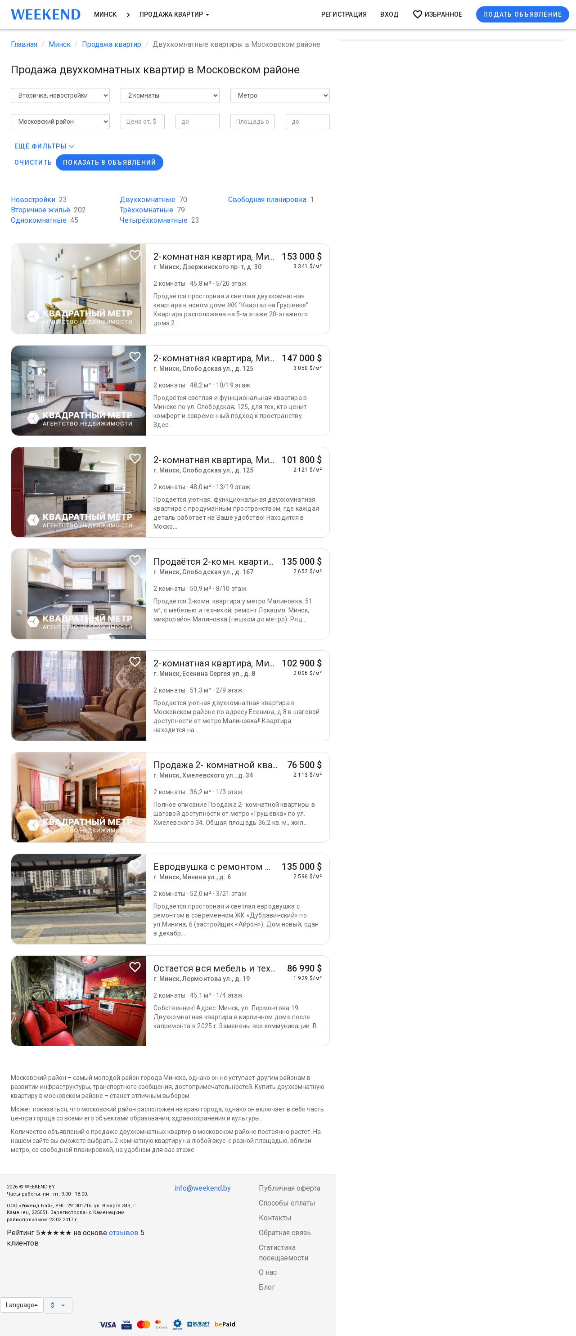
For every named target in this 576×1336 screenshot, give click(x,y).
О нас (268, 1272)
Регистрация (344, 14)
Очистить (33, 162)
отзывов (124, 1232)
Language (22, 1305)
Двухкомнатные (153, 199)
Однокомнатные (44, 220)
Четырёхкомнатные (159, 220)
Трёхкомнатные (152, 210)
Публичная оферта (289, 1188)
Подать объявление (522, 14)
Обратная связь (285, 1232)
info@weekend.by (203, 1188)
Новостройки (39, 199)
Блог (267, 1287)
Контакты (275, 1218)
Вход (389, 14)
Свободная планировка (271, 199)
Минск (105, 14)
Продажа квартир (174, 14)
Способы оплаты (287, 1203)
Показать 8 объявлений (109, 162)
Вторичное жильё (48, 210)
